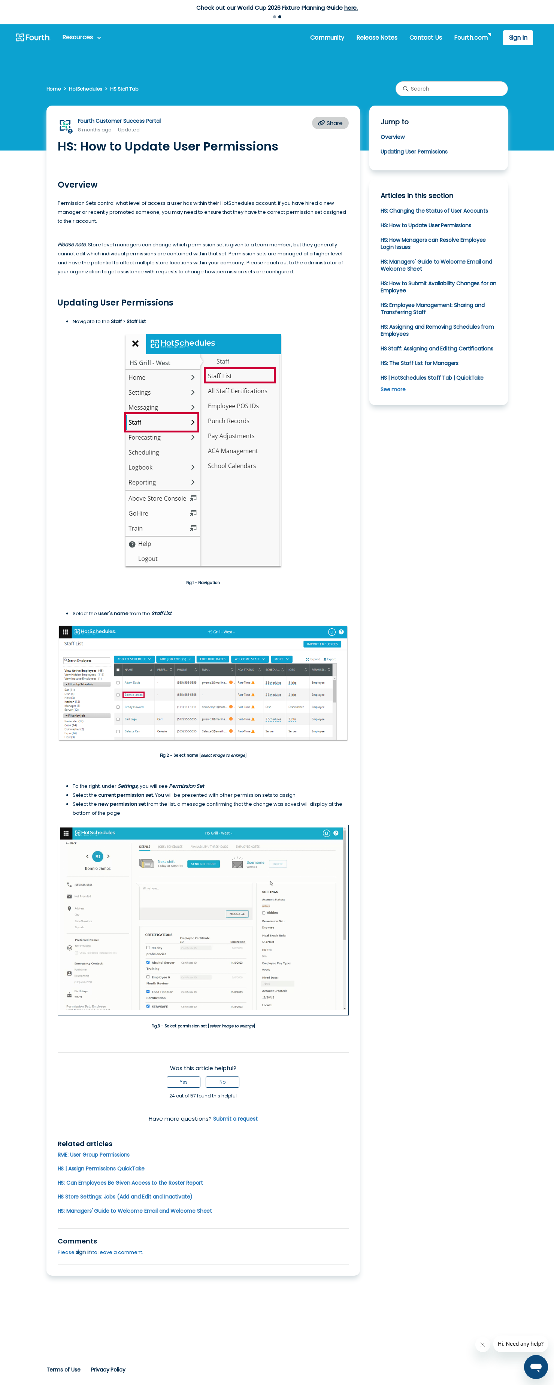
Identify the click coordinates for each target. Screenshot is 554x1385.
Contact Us (425, 37)
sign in (84, 1252)
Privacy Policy (108, 1369)
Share (330, 123)
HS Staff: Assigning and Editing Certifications (437, 348)
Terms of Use (63, 1369)
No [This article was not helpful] (222, 1082)
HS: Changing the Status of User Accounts (434, 211)
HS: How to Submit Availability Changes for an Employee (438, 287)
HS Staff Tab (124, 88)
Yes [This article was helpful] (184, 1082)
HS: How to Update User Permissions (426, 225)
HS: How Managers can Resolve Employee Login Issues (433, 243)
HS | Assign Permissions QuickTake (101, 1168)
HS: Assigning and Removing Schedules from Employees (437, 330)
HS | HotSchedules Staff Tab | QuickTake (432, 378)
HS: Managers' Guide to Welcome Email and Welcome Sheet (135, 1211)
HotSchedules (85, 88)
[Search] (452, 88)
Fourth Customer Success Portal (119, 121)
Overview (393, 137)
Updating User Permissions (414, 151)
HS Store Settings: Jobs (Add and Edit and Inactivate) (125, 1196)
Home (53, 88)
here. (351, 8)
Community (327, 37)
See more (393, 389)
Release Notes (376, 37)
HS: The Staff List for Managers (419, 363)
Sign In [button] (518, 37)
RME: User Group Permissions (94, 1154)
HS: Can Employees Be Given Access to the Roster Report (130, 1183)
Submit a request (235, 1119)
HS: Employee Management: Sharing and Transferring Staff (432, 308)
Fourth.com (470, 37)
